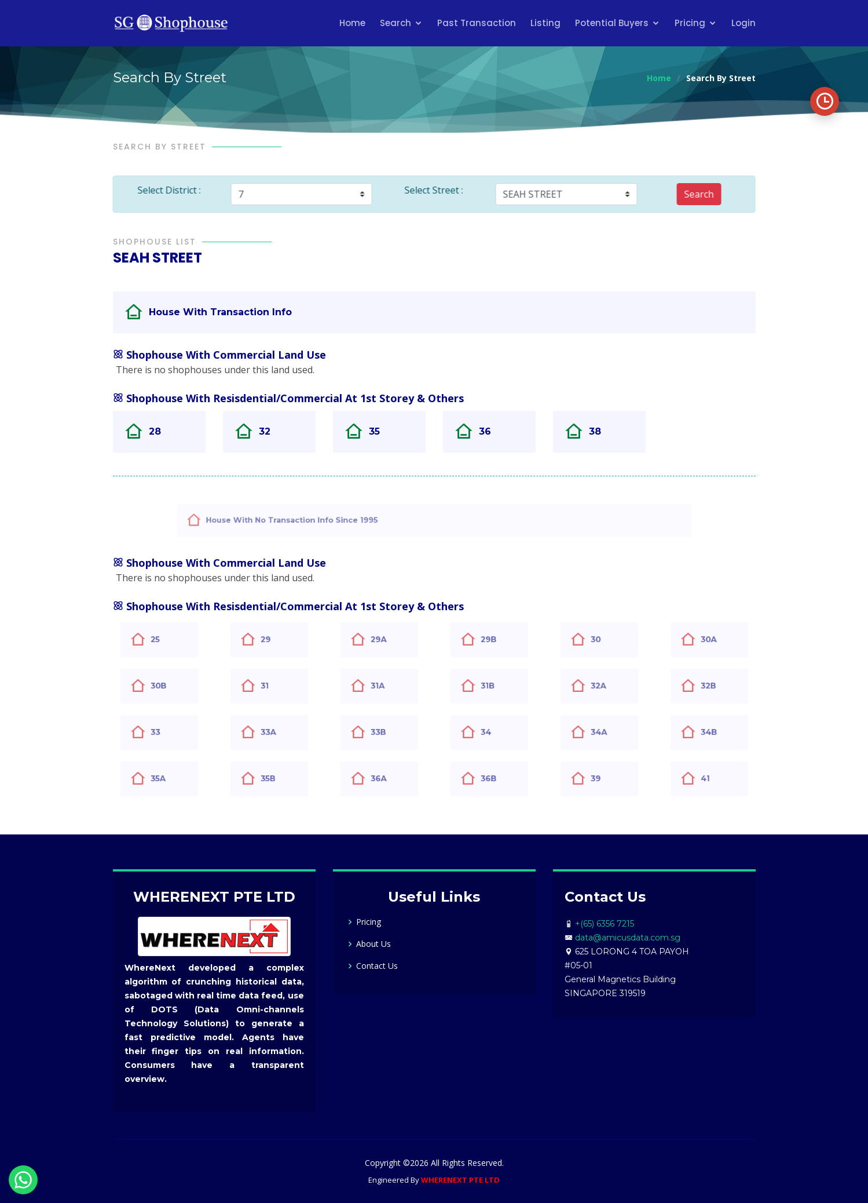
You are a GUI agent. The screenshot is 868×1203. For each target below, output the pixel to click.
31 (272, 686)
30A (715, 639)
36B (495, 778)
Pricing (690, 23)
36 (491, 431)
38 (601, 431)
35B (274, 778)
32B (715, 686)
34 (493, 732)
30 (603, 639)
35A (164, 778)
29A (385, 639)
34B (715, 732)
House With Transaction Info (241, 312)
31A (384, 686)
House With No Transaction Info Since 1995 (326, 519)
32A (605, 686)
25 (162, 639)
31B (494, 686)
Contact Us (377, 966)
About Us (373, 944)
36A (385, 778)
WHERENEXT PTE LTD (460, 1180)
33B (385, 732)
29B (495, 639)
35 (380, 431)
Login (743, 23)
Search (395, 23)
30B (165, 686)
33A (275, 732)
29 (273, 639)
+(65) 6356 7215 (604, 923)
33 (162, 732)
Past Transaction (476, 23)
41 (712, 778)
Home (352, 23)
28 (161, 431)
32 (271, 431)
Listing (545, 23)
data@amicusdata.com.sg (627, 937)
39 (603, 778)
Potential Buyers (612, 23)
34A (605, 732)
